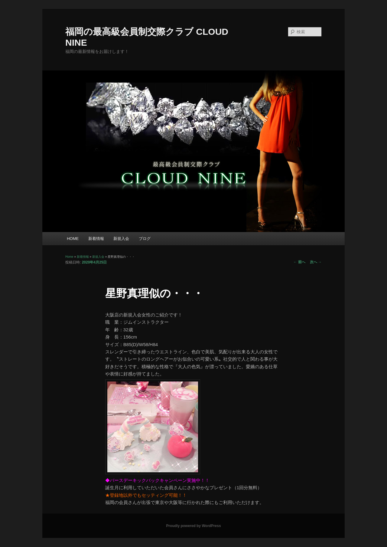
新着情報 (96, 238)
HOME (73, 238)
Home (69, 256)
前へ (299, 262)
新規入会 (121, 238)
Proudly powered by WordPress (193, 526)
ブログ (145, 238)
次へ (316, 262)
